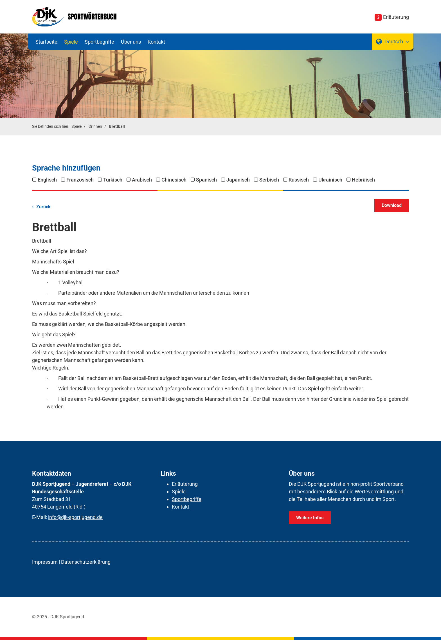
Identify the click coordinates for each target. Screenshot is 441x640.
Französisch (80, 180)
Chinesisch (173, 180)
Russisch (299, 180)
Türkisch (112, 180)
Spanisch (206, 180)
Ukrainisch (330, 180)
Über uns (131, 42)
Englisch (47, 180)
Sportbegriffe (99, 42)
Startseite (46, 42)
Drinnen (95, 126)
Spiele (71, 42)
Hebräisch (363, 180)
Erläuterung (396, 17)
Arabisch (142, 180)
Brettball (117, 126)
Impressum (45, 562)
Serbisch (269, 180)
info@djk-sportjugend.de (75, 517)
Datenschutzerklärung (86, 562)
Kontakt (156, 42)
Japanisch (238, 180)
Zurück (43, 206)
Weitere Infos (309, 517)
